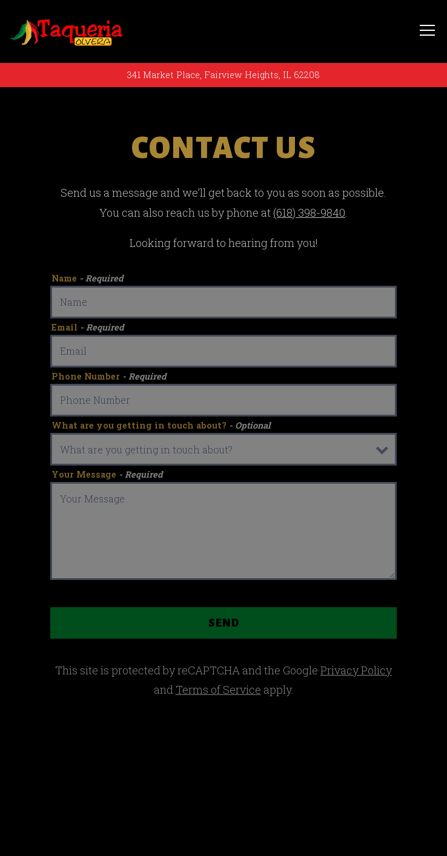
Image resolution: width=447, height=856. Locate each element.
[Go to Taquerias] (223, 75)
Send (223, 623)
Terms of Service (218, 689)
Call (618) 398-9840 (224, 787)
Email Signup (223, 833)
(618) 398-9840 (309, 212)
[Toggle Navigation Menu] (427, 30)
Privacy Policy (356, 670)
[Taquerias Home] (66, 31)
